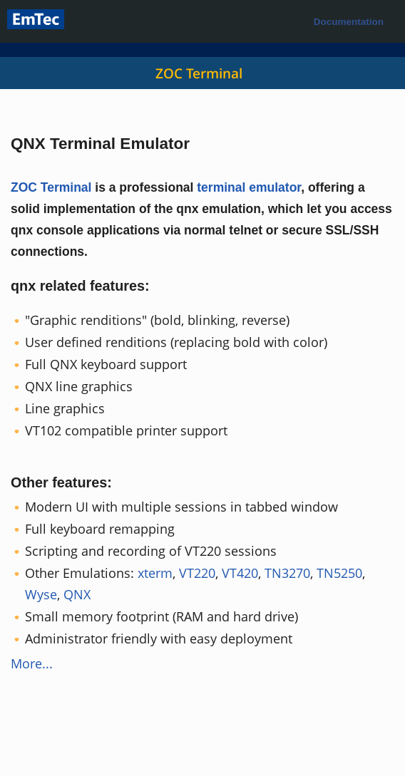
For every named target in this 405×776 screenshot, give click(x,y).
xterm (155, 572)
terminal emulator (249, 187)
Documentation (349, 21)
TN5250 (339, 572)
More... (32, 663)
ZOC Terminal (198, 73)
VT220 (197, 572)
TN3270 (287, 572)
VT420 (240, 572)
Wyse (41, 594)
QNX (77, 594)
